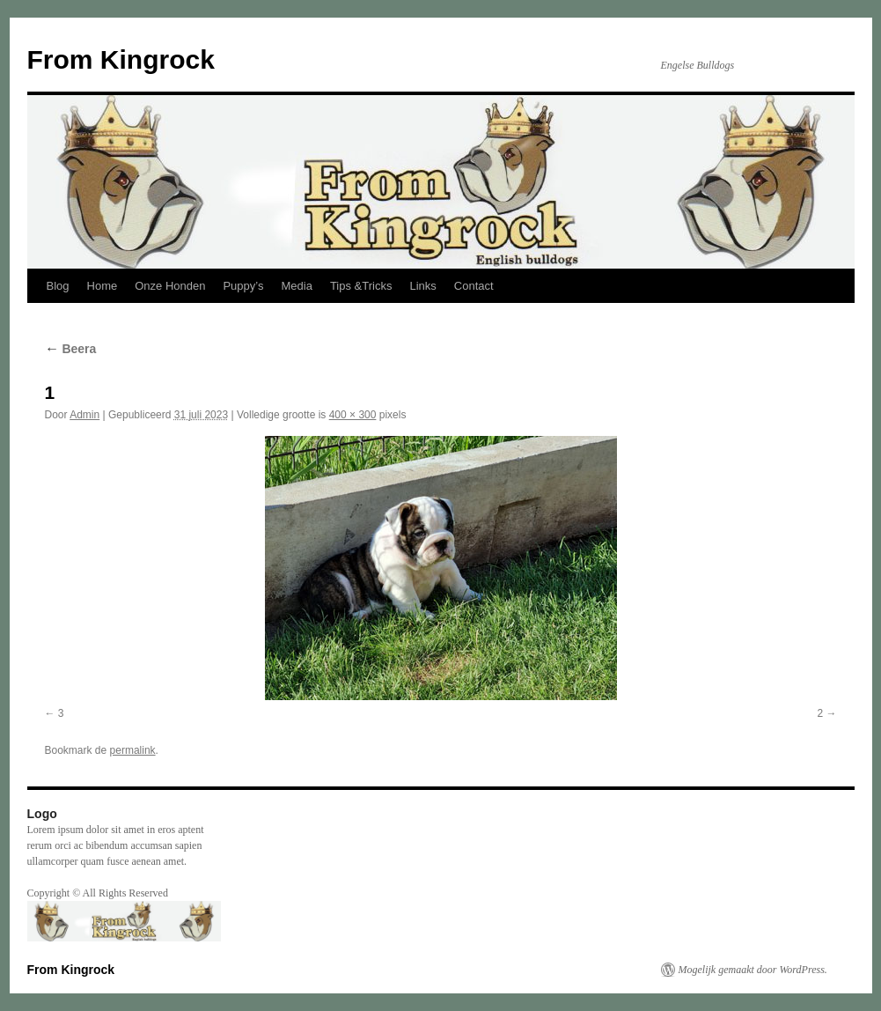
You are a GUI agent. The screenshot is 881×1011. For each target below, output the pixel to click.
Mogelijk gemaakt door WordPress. (753, 969)
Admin (84, 415)
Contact (474, 285)
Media (296, 285)
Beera (71, 349)
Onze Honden (170, 285)
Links (422, 285)
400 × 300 (353, 415)
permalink (133, 750)
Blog (58, 285)
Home (102, 285)
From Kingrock (121, 59)
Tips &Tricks (361, 285)
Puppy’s (243, 285)
